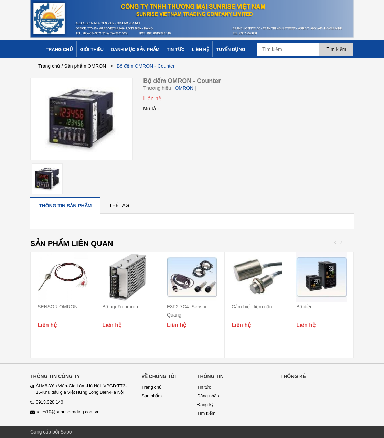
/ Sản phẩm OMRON (84, 66)
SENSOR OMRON (58, 306)
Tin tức (204, 387)
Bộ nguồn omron (120, 306)
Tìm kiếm (206, 413)
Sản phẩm (151, 395)
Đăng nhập (208, 395)
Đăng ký (205, 404)
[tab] (65, 205)
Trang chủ (49, 66)
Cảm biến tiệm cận (252, 306)
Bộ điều (304, 306)
